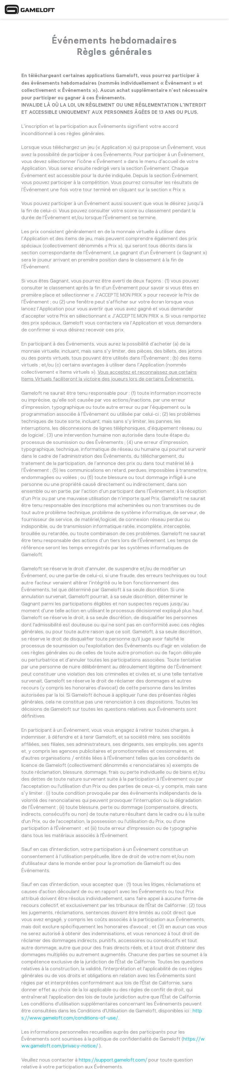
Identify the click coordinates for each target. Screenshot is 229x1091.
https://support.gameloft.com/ (113, 1060)
